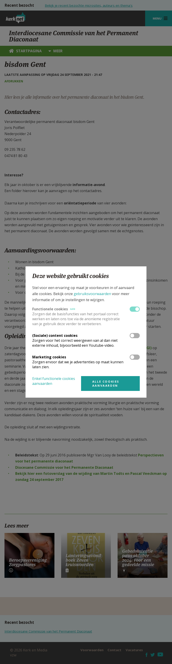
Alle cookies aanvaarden (105, 383)
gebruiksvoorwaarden (92, 293)
